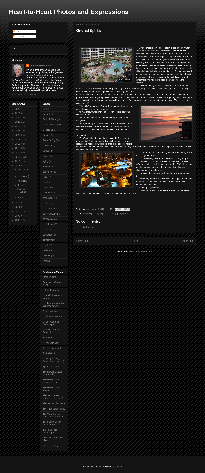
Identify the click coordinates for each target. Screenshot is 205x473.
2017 (18, 148)
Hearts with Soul (51, 343)
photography (110, 213)
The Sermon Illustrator (54, 403)
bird (44, 182)
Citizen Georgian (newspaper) (51, 323)
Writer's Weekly (50, 445)
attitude (46, 166)
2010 (18, 211)
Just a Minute (49, 353)
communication (50, 214)
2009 (18, 215)
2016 (18, 152)
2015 (18, 157)
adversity (47, 145)
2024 (18, 117)
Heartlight (47, 337)
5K (44, 109)
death (45, 245)
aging (45, 161)
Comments (20, 36)
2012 (18, 202)
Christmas (48, 130)
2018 (18, 143)
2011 (18, 207)
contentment (49, 240)
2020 (18, 135)
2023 (18, 122)
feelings (46, 255)
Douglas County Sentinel (51, 331)
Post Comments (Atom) (141, 251)
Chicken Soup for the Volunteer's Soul (53, 304)
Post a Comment (87, 227)
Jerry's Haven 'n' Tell (53, 348)
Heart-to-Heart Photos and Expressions (69, 11)
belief (45, 177)
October (22, 176)
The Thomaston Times (54, 408)
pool (119, 213)
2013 (18, 165)
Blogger (118, 466)
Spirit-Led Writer (51, 366)
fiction (46, 261)
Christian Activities (52, 311)
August (21, 181)
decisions (47, 250)
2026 (18, 109)
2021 (18, 130)
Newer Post (82, 241)
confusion (47, 234)
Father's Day (49, 140)
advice (46, 151)
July (20, 185)
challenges (48, 198)
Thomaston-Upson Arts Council (52, 423)
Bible (45, 114)
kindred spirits (89, 213)
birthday (47, 187)
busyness (47, 192)
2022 (18, 126)
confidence (48, 224)
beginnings (48, 171)
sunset (125, 213)
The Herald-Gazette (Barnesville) (52, 373)
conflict (46, 229)
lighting (100, 213)
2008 (18, 220)
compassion (49, 219)
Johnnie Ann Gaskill (40, 65)
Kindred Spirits (21, 190)
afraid (45, 156)
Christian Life (49, 124)
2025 (18, 113)
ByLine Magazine (51, 290)
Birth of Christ (49, 119)
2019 (18, 139)
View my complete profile (24, 94)
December (23, 169)
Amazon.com (49, 277)
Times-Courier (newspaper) (50, 431)
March (21, 197)
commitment (49, 208)
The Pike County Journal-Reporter (51, 381)
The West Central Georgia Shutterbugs (53, 415)
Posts (17, 31)
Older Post (187, 241)
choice (46, 203)
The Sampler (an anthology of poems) (53, 396)
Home (135, 241)
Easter (46, 135)
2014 (18, 161)
